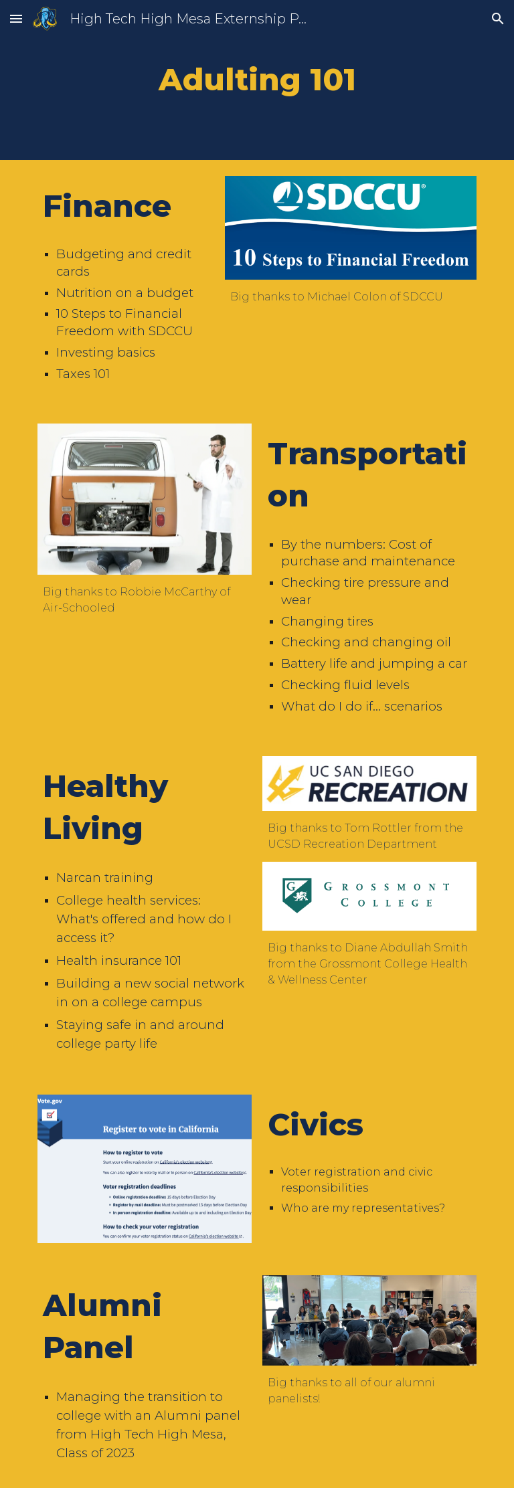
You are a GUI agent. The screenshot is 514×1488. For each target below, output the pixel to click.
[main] (256, 80)
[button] (16, 18)
